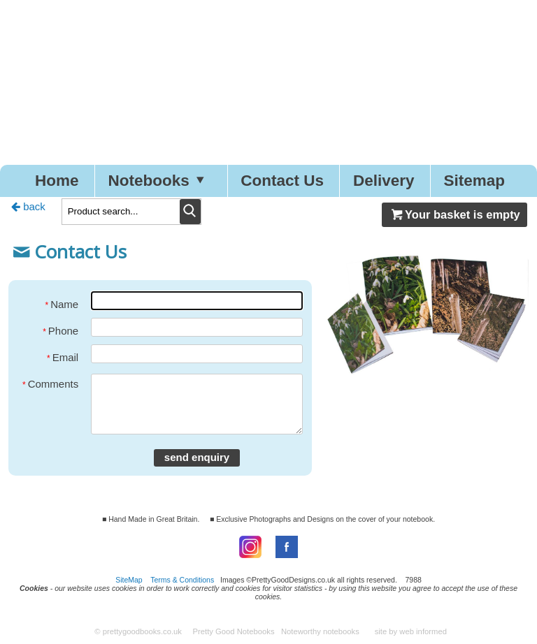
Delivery (384, 180)
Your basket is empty (454, 214)
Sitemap (475, 180)
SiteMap (129, 580)
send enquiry (196, 457)
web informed (423, 631)
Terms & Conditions (182, 580)
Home (57, 180)
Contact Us (282, 180)
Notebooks (159, 180)
